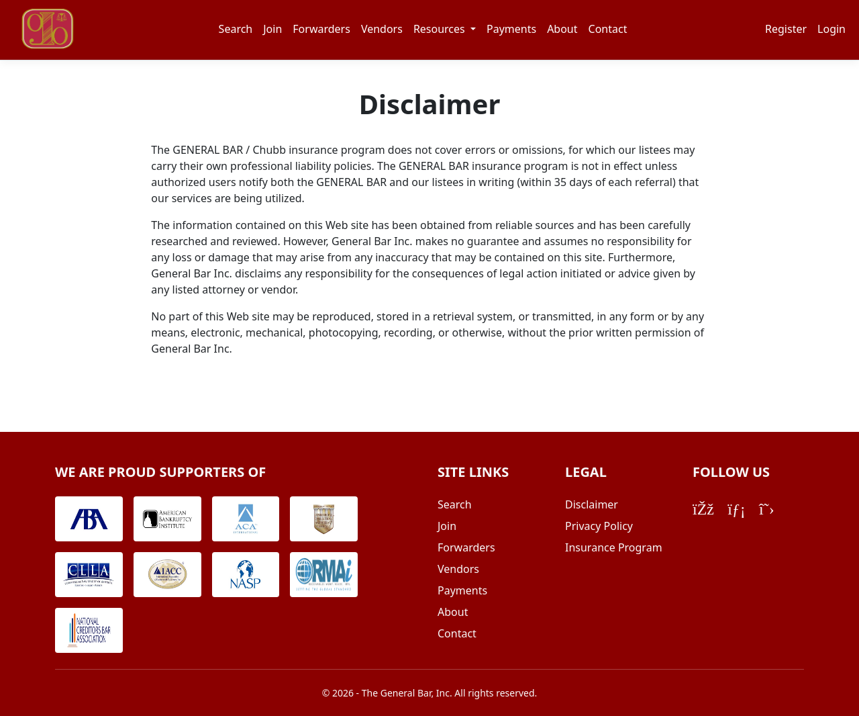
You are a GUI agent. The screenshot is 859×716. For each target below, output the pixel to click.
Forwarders (321, 28)
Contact (608, 28)
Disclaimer (591, 504)
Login (831, 28)
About (562, 28)
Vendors (382, 28)
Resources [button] (440, 28)
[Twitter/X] (766, 508)
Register (786, 28)
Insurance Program (613, 547)
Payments (511, 28)
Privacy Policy (599, 526)
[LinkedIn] (736, 508)
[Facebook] (703, 508)
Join (272, 28)
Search (236, 28)
